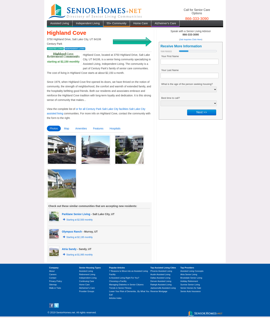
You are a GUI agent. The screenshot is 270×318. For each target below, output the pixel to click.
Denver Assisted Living (160, 281)
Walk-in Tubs (55, 288)
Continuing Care (86, 281)
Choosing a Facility (118, 281)
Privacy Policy (55, 281)
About (52, 271)
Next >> (201, 112)
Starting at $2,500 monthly (79, 219)
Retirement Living (87, 274)
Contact (52, 278)
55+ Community (116, 23)
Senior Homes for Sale (190, 288)
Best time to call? (170, 98)
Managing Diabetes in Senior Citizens (126, 284)
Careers (52, 274)
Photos (54, 128)
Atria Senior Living (188, 274)
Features (98, 128)
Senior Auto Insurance (190, 291)
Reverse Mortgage (158, 291)
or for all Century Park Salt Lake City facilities (102, 108)
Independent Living (88, 23)
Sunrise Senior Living (190, 284)
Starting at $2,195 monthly (79, 237)
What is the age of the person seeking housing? (187, 84)
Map (66, 128)
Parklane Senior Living (76, 214)
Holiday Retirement (189, 281)
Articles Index (115, 298)
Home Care (140, 23)
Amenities (81, 128)
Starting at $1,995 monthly (79, 254)
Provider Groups (86, 291)
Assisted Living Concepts (191, 271)
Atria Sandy (69, 249)
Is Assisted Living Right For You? (124, 278)
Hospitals (115, 128)
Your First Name (170, 56)
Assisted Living (59, 23)
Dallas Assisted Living (160, 278)
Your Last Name (170, 70)
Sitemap (53, 284)
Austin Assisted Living (160, 274)
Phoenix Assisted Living (161, 271)
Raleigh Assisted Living (161, 284)
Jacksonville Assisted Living (163, 288)
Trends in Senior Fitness (120, 288)
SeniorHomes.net (65, 312)
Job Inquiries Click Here (191, 39)
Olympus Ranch (72, 231)
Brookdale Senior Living (191, 278)
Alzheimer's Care (165, 23)
